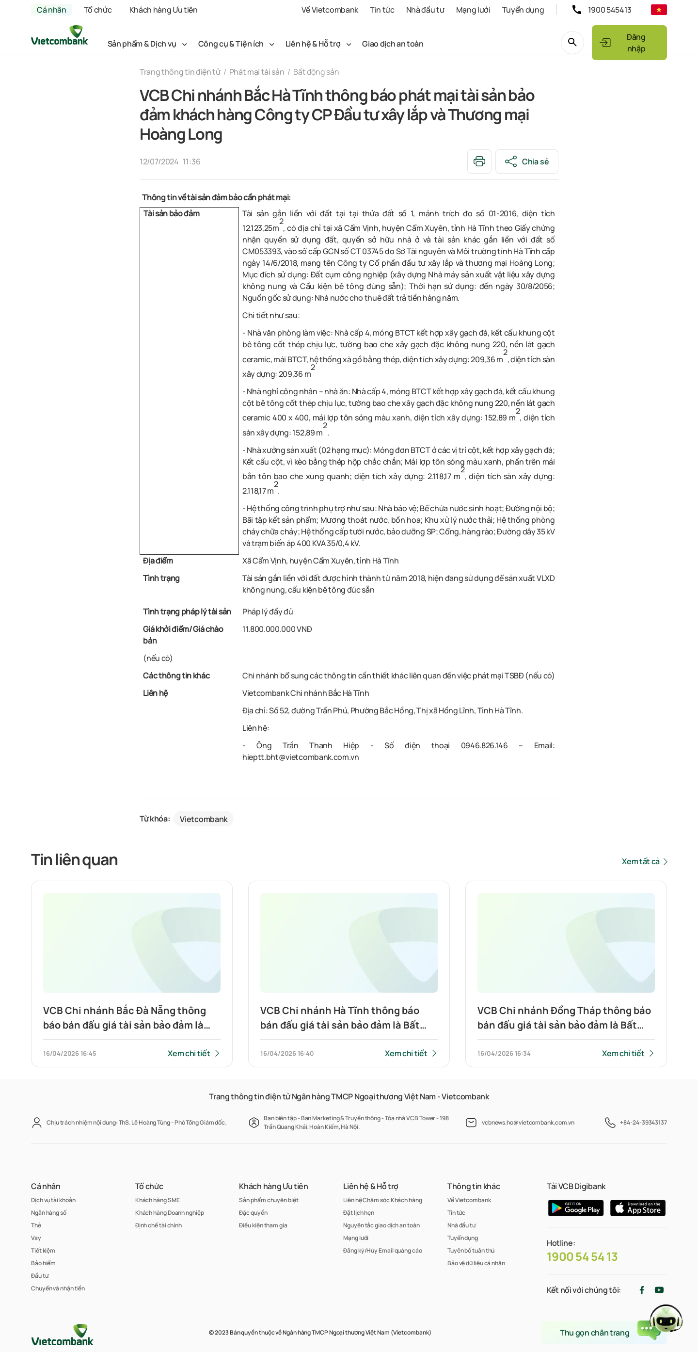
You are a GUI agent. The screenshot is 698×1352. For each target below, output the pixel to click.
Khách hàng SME (157, 1200)
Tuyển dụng (523, 9)
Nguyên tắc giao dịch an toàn (381, 1225)
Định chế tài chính (158, 1225)
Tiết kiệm (43, 1250)
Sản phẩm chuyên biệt (268, 1200)
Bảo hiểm (43, 1263)
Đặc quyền (253, 1212)
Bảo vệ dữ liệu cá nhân (476, 1263)
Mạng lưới (473, 9)
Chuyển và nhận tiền (58, 1288)
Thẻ (36, 1225)
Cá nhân (51, 9)
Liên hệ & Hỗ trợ (313, 43)
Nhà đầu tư (425, 9)
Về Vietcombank (329, 9)
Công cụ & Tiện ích (231, 43)
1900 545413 (610, 9)
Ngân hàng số (48, 1212)
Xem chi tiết (189, 1053)
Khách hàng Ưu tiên (163, 9)
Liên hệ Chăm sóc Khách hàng (382, 1200)
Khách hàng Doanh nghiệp (169, 1212)
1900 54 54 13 (582, 1256)
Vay (36, 1238)
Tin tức (382, 9)
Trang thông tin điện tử (180, 71)
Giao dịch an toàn (393, 43)
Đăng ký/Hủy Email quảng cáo (382, 1250)
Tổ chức (98, 9)
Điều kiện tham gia (263, 1225)
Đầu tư (39, 1276)
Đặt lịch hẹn (358, 1212)
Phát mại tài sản (257, 71)
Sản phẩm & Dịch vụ (142, 43)
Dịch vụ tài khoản (53, 1200)
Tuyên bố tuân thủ (470, 1250)
